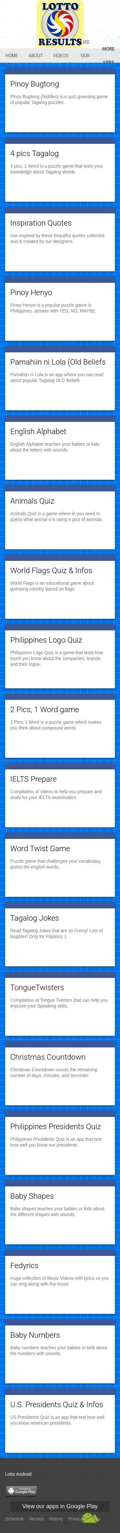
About (35, 55)
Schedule (14, 1518)
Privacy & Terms (84, 1518)
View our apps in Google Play (60, 1506)
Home (11, 55)
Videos (60, 55)
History (56, 1518)
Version (36, 1518)
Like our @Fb (85, 56)
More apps (108, 55)
